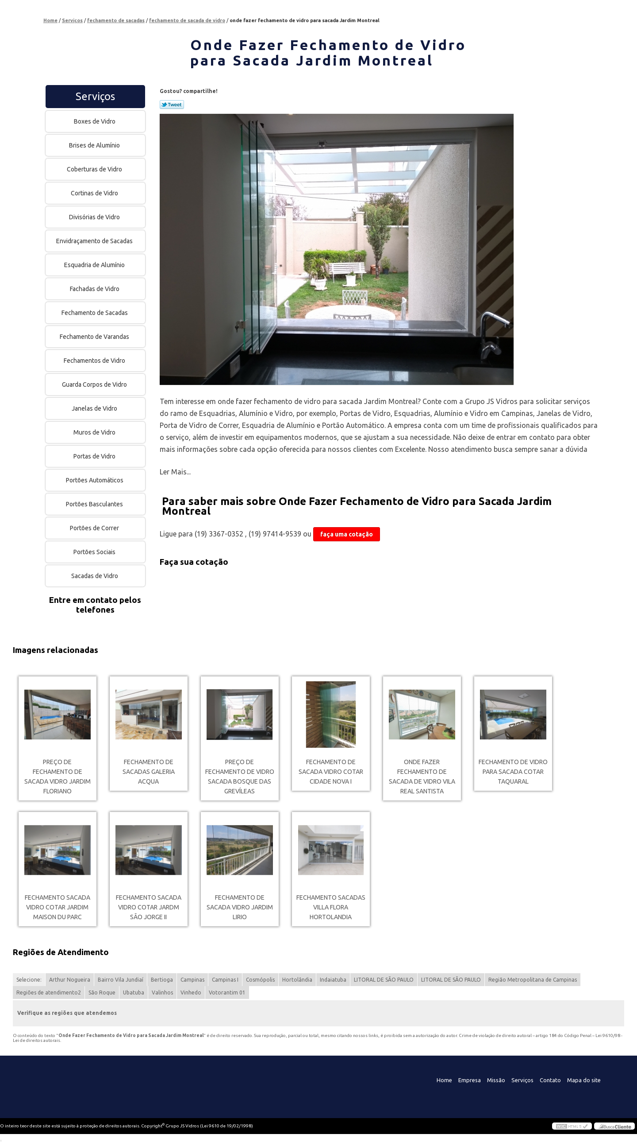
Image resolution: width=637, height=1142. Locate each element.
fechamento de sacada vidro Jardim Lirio (240, 907)
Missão (496, 1080)
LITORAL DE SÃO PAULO (384, 980)
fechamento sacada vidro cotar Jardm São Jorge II (148, 907)
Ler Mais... (175, 472)
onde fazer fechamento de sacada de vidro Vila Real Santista (422, 776)
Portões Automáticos (95, 480)
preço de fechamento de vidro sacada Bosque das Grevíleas (239, 776)
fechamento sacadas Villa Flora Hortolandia (330, 907)
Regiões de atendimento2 (48, 992)
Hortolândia (297, 980)
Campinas (192, 980)
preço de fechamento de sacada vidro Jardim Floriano (57, 776)
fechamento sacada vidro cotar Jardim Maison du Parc (57, 907)
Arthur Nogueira (69, 980)
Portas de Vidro (95, 456)
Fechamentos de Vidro (95, 360)
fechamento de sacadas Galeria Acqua (149, 771)
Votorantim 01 (227, 992)
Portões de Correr (95, 528)
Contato (550, 1080)
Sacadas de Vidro (95, 575)
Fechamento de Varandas (95, 336)
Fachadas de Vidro (95, 288)
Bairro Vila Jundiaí (120, 980)
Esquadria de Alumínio (95, 264)
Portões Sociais (95, 551)
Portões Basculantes (95, 504)
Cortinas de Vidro (95, 193)
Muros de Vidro (95, 432)
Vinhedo (190, 992)
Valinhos (162, 992)
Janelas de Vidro (95, 408)
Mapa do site (584, 1080)
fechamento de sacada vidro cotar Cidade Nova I (331, 771)
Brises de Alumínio (95, 145)
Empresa (469, 1080)
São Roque (101, 992)
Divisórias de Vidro (95, 217)
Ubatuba (133, 992)
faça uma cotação (346, 534)
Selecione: (29, 980)
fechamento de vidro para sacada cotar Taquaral (513, 771)
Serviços (95, 96)
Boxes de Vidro (95, 121)
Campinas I (225, 980)
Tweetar (172, 104)
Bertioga (162, 980)
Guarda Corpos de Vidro (95, 384)
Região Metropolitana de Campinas (532, 980)
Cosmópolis (260, 980)
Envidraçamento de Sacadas (95, 241)
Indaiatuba (333, 980)
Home (444, 1080)
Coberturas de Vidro (95, 169)
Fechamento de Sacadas (95, 312)
